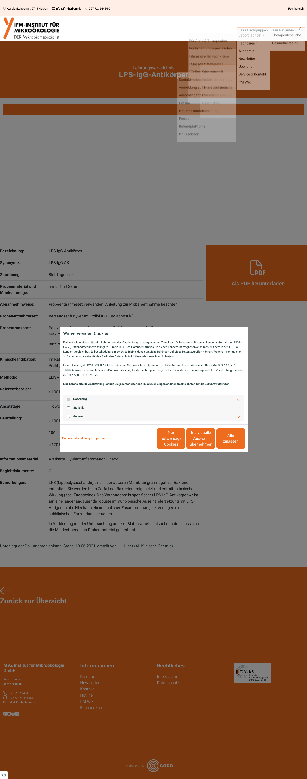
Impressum (100, 438)
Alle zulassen (224, 438)
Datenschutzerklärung (76, 438)
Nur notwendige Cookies (140, 438)
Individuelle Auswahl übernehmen (182, 438)
